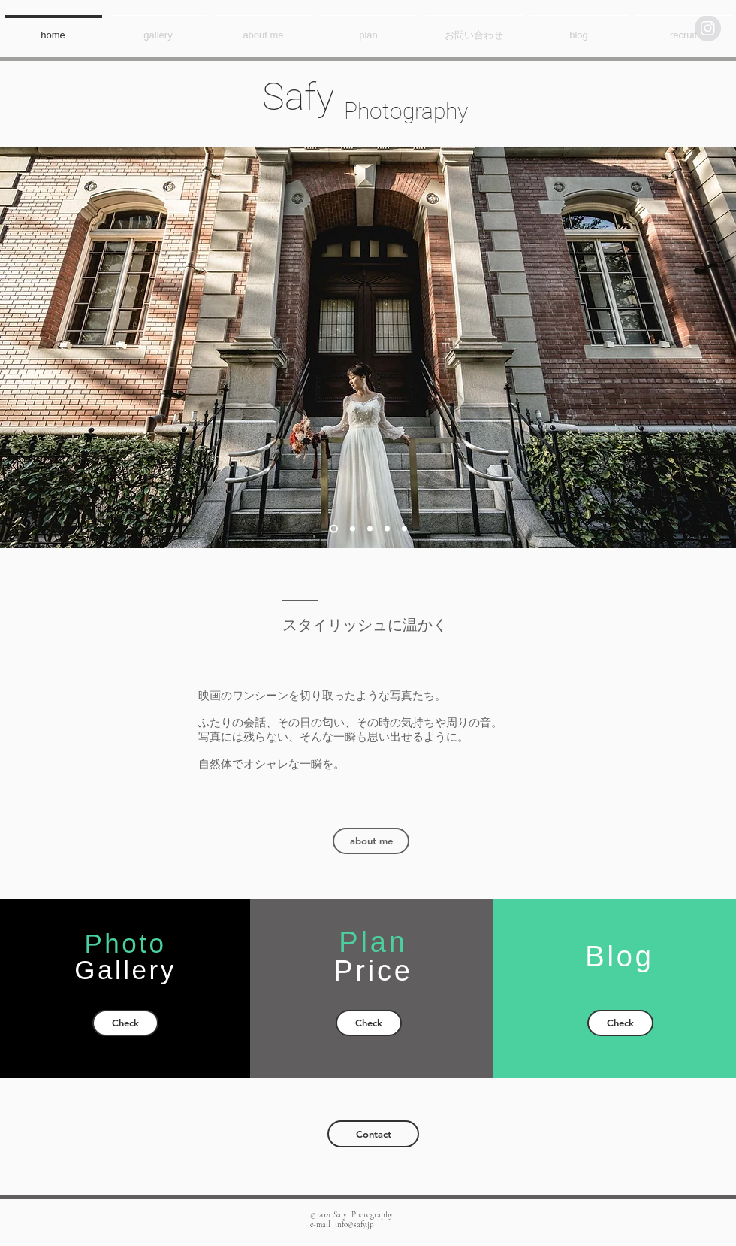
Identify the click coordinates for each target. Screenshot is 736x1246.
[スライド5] (404, 529)
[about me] (371, 841)
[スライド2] (352, 529)
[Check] (125, 1023)
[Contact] (373, 1133)
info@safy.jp (354, 1224)
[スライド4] (387, 529)
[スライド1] (334, 529)
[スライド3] (370, 529)
